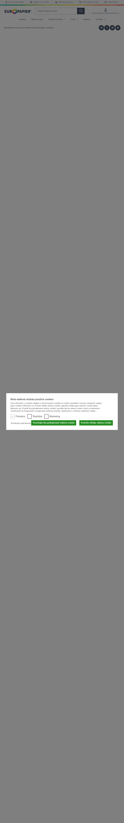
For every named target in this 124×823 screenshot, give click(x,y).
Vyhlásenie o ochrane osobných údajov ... (79, 411)
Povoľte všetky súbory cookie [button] (96, 423)
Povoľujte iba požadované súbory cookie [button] (54, 423)
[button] (21, 423)
